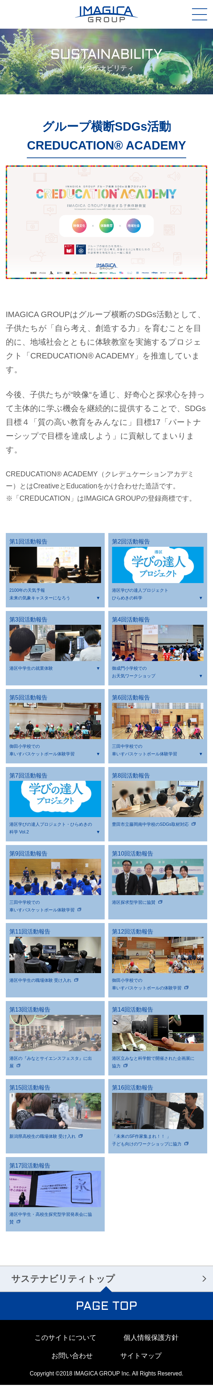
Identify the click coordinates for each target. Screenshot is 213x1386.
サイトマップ (141, 1357)
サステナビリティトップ (63, 1280)
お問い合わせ (72, 1357)
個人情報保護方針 (151, 1338)
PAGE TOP (106, 1307)
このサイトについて (65, 1338)
